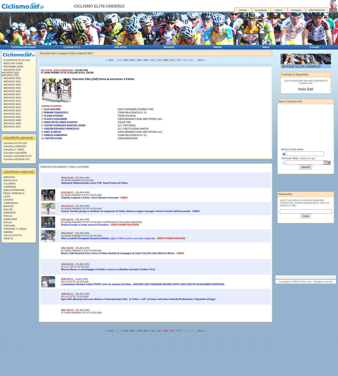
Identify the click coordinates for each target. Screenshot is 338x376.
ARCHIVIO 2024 (10, 72)
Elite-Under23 (316, 10)
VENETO (8, 238)
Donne (243, 10)
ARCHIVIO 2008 (12, 123)
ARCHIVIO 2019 (12, 88)
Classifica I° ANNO (13, 149)
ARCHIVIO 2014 (12, 104)
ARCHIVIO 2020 (12, 84)
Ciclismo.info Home (24, 47)
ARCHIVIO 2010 (12, 117)
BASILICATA (10, 180)
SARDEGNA (10, 219)
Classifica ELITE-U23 (15, 143)
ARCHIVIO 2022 (12, 78)
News (266, 47)
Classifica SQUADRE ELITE (17, 156)
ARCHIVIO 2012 (12, 110)
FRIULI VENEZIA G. (14, 193)
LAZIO (7, 196)
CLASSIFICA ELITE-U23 (16, 60)
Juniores (296, 10)
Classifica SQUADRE (15, 152)
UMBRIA (8, 232)
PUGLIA (8, 216)
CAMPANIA (9, 187)
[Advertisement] (18, 310)
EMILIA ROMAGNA (14, 190)
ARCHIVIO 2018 (12, 91)
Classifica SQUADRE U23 (16, 159)
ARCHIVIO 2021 (12, 81)
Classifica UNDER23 (14, 146)
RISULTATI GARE (13, 63)
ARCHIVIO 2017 (12, 94)
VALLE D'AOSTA (12, 235)
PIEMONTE (9, 212)
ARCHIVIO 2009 (12, 120)
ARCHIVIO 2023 (10, 75)
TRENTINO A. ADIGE (15, 229)
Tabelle (217, 47)
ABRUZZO (9, 177)
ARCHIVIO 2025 (12, 70)
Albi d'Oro (120, 47)
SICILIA (7, 222)
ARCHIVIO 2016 (12, 97)
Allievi (278, 10)
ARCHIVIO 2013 (12, 107)
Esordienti (261, 10)
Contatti (314, 47)
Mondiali (169, 47)
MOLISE (8, 209)
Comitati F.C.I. (72, 47)
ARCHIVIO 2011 (12, 113)
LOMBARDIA (10, 203)
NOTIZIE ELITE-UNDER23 (301, 66)
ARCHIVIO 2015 (12, 101)
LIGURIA (8, 199)
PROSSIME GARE (13, 66)
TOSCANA (9, 225)
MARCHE (8, 206)
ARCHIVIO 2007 (12, 126)
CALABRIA (9, 183)
